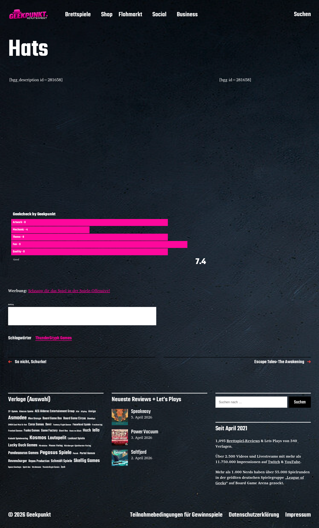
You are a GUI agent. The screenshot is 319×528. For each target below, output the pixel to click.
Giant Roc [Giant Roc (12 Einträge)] (63, 431)
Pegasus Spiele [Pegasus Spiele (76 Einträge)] (55, 452)
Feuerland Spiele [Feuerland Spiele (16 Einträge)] (82, 424)
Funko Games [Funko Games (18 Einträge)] (32, 430)
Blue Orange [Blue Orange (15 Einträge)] (34, 418)
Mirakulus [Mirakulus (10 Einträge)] (43, 445)
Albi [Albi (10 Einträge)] (77, 411)
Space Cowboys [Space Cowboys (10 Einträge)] (14, 467)
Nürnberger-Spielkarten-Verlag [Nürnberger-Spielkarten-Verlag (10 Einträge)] (77, 445)
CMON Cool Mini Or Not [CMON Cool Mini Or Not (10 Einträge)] (17, 424)
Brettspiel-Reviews (243, 441)
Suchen (302, 15)
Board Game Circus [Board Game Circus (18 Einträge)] (74, 418)
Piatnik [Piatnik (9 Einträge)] (75, 453)
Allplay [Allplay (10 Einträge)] (84, 411)
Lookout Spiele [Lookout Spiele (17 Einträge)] (76, 438)
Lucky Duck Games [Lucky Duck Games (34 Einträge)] (22, 445)
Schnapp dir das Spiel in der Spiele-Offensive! (69, 290)
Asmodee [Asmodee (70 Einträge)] (17, 418)
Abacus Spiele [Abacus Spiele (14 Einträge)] (26, 411)
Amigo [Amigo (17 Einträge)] (92, 411)
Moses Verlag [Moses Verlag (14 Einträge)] (56, 446)
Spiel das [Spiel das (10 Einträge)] (27, 467)
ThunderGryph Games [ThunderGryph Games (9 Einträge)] (51, 467)
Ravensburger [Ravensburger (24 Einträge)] (17, 461)
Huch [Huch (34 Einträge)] (87, 430)
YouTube (292, 462)
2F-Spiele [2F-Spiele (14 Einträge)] (13, 411)
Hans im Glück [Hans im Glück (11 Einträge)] (75, 431)
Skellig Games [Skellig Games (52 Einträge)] (87, 460)
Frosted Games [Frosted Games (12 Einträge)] (15, 431)
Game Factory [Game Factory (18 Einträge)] (49, 430)
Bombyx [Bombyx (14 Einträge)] (91, 418)
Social (159, 14)
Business (187, 14)
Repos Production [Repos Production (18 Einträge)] (38, 461)
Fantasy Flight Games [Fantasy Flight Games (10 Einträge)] (62, 424)
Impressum (298, 515)
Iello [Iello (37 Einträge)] (95, 430)
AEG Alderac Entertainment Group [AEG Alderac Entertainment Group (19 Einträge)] (54, 411)
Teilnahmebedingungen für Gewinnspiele (176, 515)
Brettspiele (78, 14)
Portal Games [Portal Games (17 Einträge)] (87, 453)
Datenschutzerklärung (254, 515)
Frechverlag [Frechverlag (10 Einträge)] (97, 424)
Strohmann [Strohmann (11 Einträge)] (36, 467)
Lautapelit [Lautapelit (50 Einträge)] (57, 438)
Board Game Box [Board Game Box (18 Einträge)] (52, 418)
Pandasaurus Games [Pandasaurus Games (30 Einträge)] (23, 453)
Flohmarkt (130, 14)
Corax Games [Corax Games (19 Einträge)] (36, 424)
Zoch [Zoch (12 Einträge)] (63, 467)
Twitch (274, 462)
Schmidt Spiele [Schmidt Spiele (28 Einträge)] (61, 461)
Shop (107, 14)
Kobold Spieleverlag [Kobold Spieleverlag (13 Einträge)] (18, 439)
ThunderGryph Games (53, 338)
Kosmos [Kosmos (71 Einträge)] (37, 438)
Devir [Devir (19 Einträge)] (48, 424)
